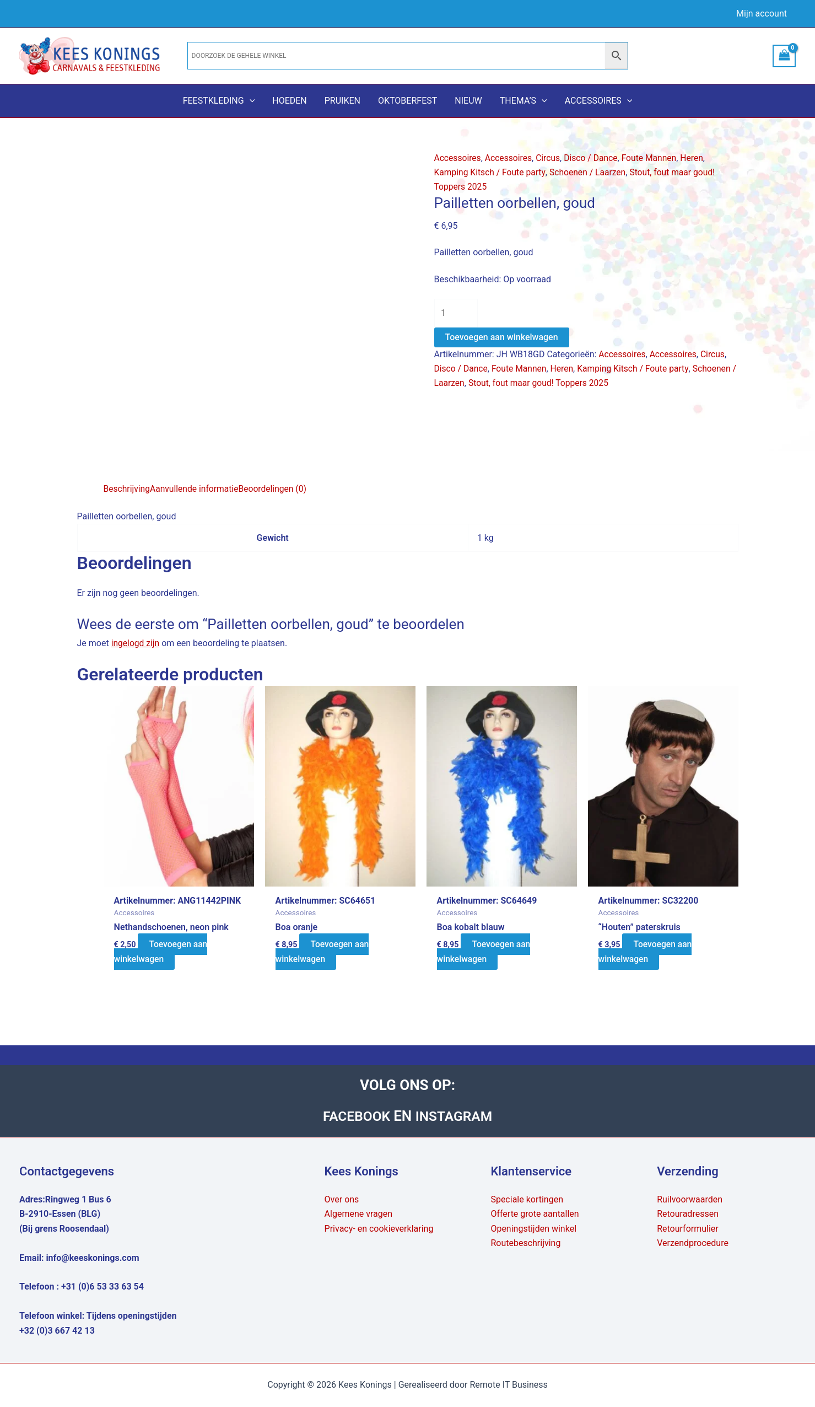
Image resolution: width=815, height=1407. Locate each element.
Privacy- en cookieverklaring (379, 1228)
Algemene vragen (358, 1214)
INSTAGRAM (455, 1116)
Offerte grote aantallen (534, 1214)
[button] (249, 100)
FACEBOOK (356, 1116)
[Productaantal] (456, 313)
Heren (697, 158)
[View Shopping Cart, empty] (784, 56)
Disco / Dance (594, 158)
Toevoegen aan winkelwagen (501, 337)
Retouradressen (688, 1214)
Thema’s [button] (523, 100)
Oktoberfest (407, 100)
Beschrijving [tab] (128, 489)
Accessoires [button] (599, 100)
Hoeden (289, 100)
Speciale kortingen (526, 1199)
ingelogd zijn (136, 643)
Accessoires (458, 158)
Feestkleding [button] (219, 100)
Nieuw (468, 100)
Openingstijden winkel (533, 1228)
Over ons (342, 1199)
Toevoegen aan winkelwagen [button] (161, 951)
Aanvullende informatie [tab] (196, 489)
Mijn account (761, 13)
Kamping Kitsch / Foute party (491, 172)
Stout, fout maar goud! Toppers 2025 (546, 384)
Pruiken (342, 100)
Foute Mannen (653, 158)
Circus (550, 158)
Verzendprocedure (692, 1243)
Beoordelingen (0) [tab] (276, 489)
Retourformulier (688, 1228)
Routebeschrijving (525, 1243)
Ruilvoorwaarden (689, 1199)
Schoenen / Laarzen (591, 172)
